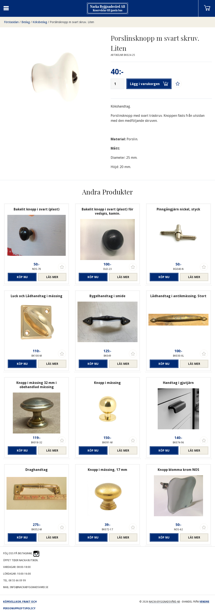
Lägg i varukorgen (149, 84)
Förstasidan (11, 22)
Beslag (25, 22)
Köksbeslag (40, 22)
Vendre (204, 601)
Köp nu (22, 277)
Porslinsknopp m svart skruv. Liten (72, 22)
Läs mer (52, 277)
